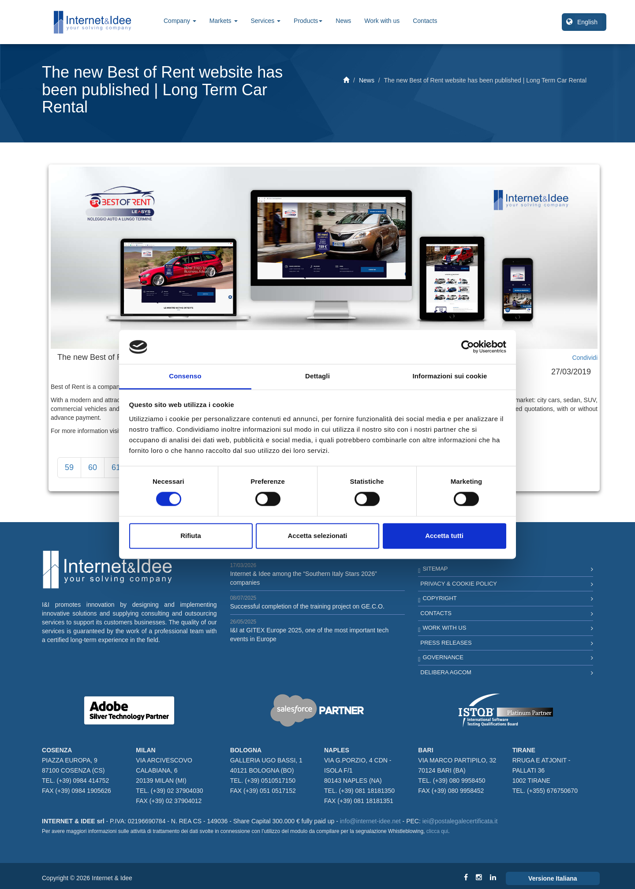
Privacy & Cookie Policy (458, 583)
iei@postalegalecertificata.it (460, 821)
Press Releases (445, 642)
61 (116, 467)
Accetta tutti (444, 535)
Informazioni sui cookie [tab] (450, 376)
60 (92, 467)
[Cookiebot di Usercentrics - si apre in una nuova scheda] (467, 347)
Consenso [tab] (185, 376)
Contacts (425, 20)
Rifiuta (190, 535)
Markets (223, 20)
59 (69, 467)
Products (308, 20)
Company (180, 20)
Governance (442, 657)
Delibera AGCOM (445, 672)
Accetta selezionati (317, 535)
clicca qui (437, 831)
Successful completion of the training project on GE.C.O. (307, 606)
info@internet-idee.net (370, 821)
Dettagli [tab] (317, 376)
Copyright (439, 598)
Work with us (382, 20)
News (343, 20)
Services (266, 20)
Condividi (585, 357)
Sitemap (435, 568)
